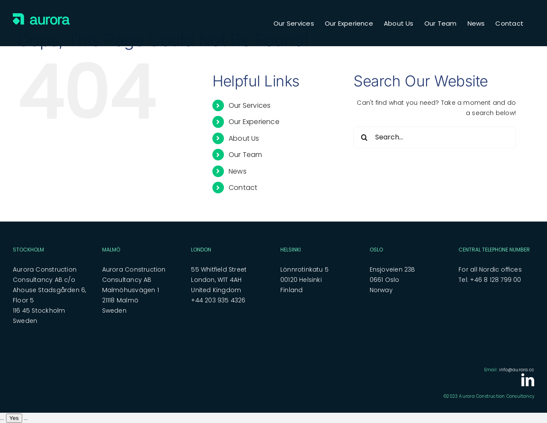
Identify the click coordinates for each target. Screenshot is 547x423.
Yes (14, 418)
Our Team (245, 155)
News (238, 171)
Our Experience (254, 122)
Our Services (250, 105)
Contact (243, 187)
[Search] (364, 137)
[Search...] (434, 137)
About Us (244, 138)
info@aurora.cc (516, 370)
